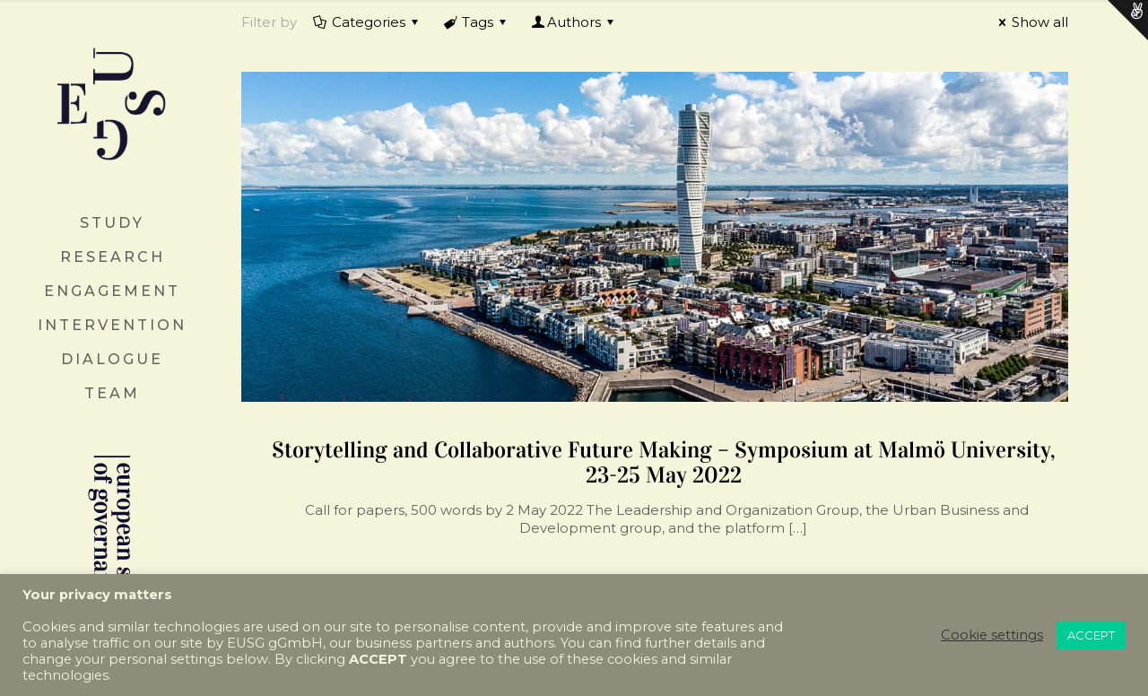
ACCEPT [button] (1091, 635)
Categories (367, 21)
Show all (1030, 21)
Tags (476, 21)
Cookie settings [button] (992, 635)
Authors (574, 21)
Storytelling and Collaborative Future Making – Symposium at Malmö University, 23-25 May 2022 (664, 462)
